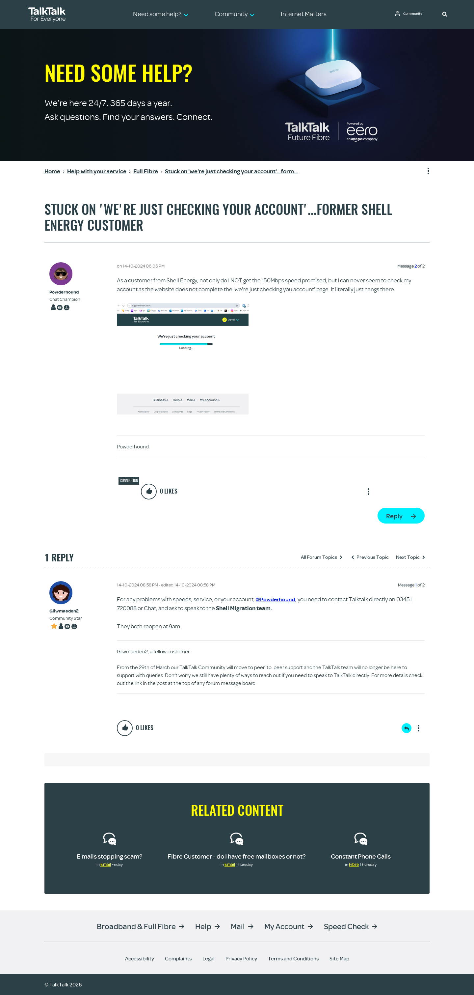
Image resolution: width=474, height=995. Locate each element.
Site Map (339, 958)
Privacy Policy (241, 958)
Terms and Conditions (293, 958)
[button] (445, 14)
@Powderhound (276, 599)
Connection (129, 480)
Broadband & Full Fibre (136, 926)
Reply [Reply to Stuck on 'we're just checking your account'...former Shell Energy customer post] (394, 516)
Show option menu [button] (424, 171)
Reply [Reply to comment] (406, 728)
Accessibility (139, 958)
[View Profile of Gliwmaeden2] (65, 611)
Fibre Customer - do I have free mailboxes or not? (237, 856)
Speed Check (346, 926)
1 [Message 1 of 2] (416, 585)
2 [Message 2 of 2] (415, 266)
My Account (284, 926)
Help (203, 926)
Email (105, 864)
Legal (208, 958)
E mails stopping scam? (110, 856)
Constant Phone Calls (361, 856)
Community (415, 14)
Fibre (354, 864)
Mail (238, 926)
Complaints (178, 958)
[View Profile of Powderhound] (64, 292)
